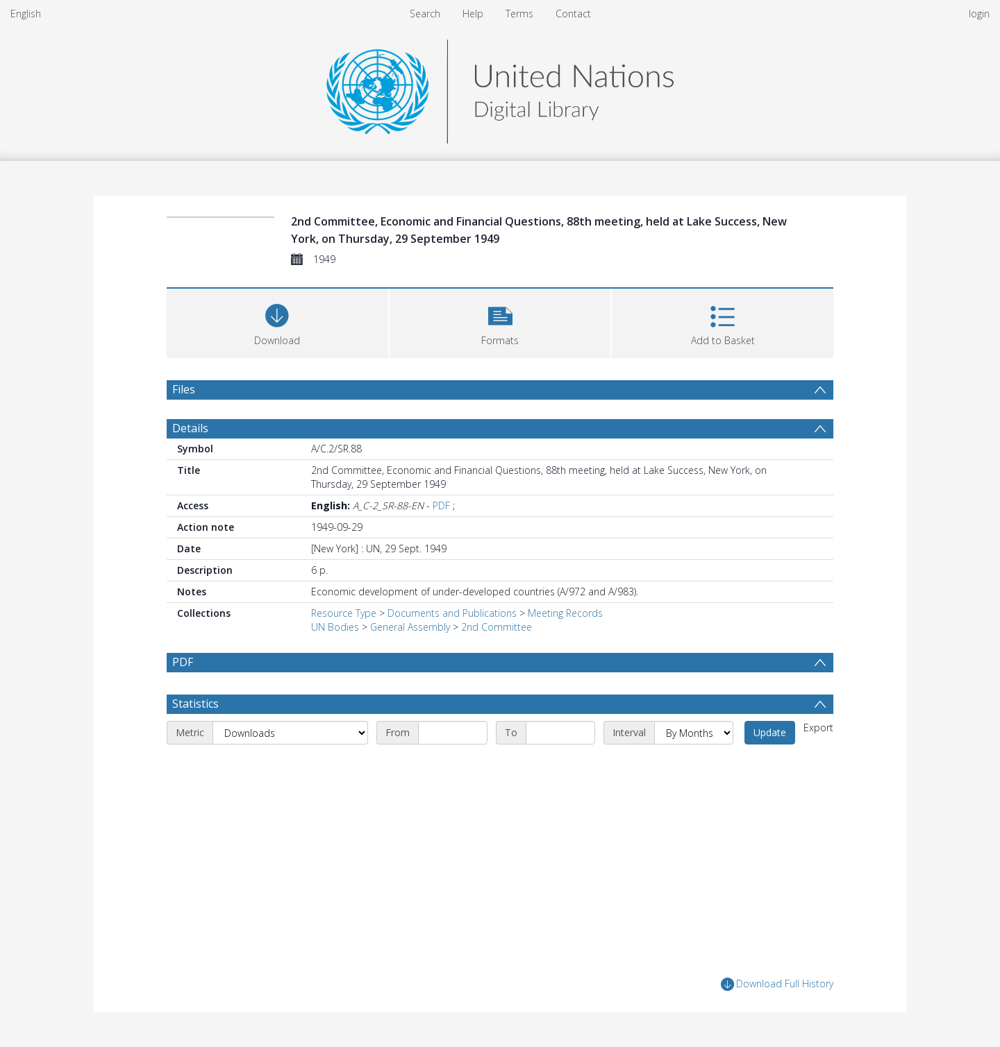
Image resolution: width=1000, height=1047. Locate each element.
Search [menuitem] (425, 13)
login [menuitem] (979, 13)
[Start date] (453, 732)
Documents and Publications (452, 613)
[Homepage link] (500, 87)
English (25, 13)
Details (190, 428)
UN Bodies (335, 626)
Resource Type (343, 613)
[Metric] (290, 732)
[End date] (560, 732)
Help (472, 13)
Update (769, 732)
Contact (573, 13)
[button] (500, 322)
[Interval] (693, 732)
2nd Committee (496, 626)
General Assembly (410, 626)
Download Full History (777, 984)
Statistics (195, 703)
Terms (519, 13)
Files (183, 389)
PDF (441, 505)
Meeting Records (565, 613)
